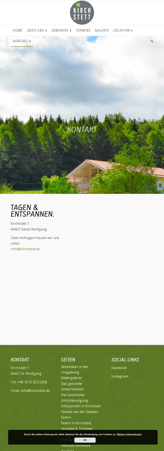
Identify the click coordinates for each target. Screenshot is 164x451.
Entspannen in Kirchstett (81, 406)
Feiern (66, 417)
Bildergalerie (71, 377)
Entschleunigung (74, 400)
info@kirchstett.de (25, 249)
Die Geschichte (73, 395)
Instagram (119, 376)
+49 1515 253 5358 (32, 382)
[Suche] (151, 41)
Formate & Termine (76, 428)
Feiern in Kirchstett (76, 423)
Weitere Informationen (129, 434)
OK (85, 440)
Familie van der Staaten (79, 411)
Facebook (119, 367)
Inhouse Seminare (75, 445)
